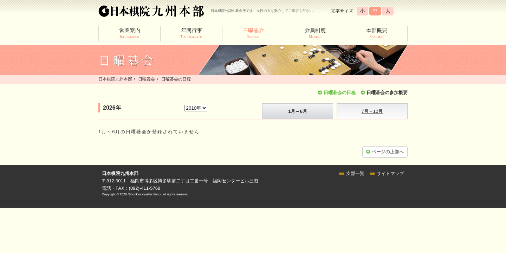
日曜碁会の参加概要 (387, 92)
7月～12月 (372, 111)
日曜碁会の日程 (340, 92)
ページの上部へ (388, 151)
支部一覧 (355, 173)
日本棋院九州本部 (115, 79)
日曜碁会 (146, 79)
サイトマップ (390, 173)
